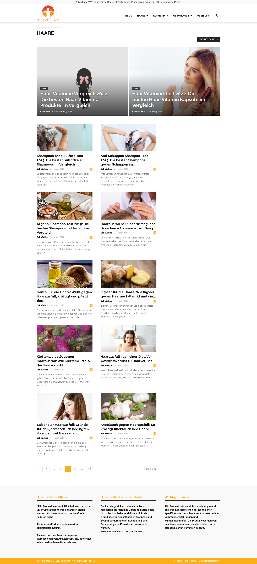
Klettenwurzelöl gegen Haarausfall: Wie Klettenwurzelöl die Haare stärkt (64, 361)
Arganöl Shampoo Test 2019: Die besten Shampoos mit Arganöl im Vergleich (63, 228)
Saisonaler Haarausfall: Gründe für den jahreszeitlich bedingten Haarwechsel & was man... (63, 429)
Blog (128, 15)
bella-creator (46, 111)
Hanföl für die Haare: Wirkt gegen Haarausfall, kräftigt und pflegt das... (64, 296)
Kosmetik (160, 15)
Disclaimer (136, 531)
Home (40, 27)
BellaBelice (137, 111)
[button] (216, 16)
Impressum (190, 560)
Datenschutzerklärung (209, 560)
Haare (142, 15)
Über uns (203, 15)
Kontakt (178, 560)
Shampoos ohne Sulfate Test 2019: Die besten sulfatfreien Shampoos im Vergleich (60, 160)
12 (89, 468)
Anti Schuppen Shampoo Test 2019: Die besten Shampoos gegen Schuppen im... (124, 160)
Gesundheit (182, 15)
